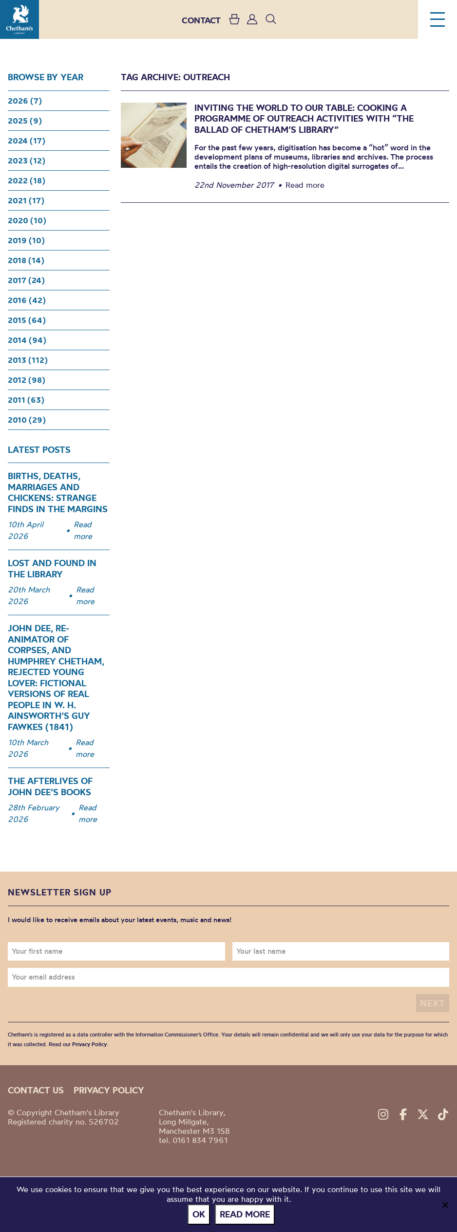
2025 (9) (25, 120)
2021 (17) (26, 200)
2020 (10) (27, 220)
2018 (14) (26, 260)
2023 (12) (26, 160)
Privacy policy (109, 1090)
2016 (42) (27, 300)
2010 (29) (27, 420)
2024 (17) (26, 140)
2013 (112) (28, 360)
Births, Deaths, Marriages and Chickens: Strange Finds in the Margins (58, 492)
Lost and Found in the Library (52, 568)
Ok (198, 1214)
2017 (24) (26, 280)
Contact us (36, 1090)
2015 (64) (27, 320)
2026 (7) (25, 101)
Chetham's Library (19, 19)
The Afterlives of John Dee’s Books (50, 786)
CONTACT (201, 20)
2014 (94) (27, 340)
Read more (83, 530)
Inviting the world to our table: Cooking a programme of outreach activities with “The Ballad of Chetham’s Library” (304, 118)
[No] (445, 1205)
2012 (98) (26, 380)
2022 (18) (26, 180)
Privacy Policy (89, 1044)
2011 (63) (26, 400)
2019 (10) (26, 240)
